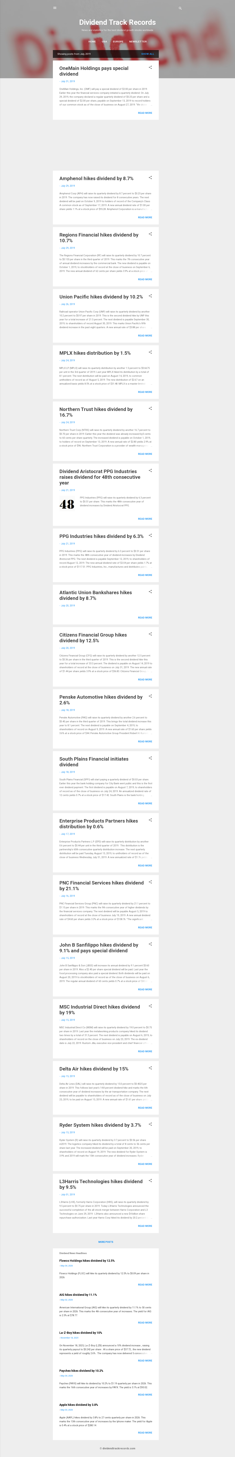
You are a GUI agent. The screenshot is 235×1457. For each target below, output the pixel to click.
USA (104, 41)
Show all (147, 53)
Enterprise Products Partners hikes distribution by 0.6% (98, 823)
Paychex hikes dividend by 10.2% (81, 1370)
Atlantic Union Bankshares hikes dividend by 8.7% (95, 595)
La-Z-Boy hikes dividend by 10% (80, 1332)
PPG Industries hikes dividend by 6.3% (101, 536)
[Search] (180, 9)
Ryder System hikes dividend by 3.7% (100, 1125)
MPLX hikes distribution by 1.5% (95, 353)
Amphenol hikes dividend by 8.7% (96, 178)
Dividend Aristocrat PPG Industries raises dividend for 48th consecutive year (99, 477)
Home (92, 41)
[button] (150, 67)
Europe (118, 41)
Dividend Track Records (117, 22)
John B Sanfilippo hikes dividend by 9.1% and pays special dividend (98, 947)
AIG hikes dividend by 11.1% (78, 1294)
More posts (105, 1242)
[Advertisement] (171, 99)
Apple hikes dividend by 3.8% (78, 1404)
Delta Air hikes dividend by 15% (93, 1069)
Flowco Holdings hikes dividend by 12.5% (87, 1260)
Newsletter (138, 41)
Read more (145, 113)
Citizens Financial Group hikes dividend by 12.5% (93, 637)
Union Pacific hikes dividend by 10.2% (101, 297)
